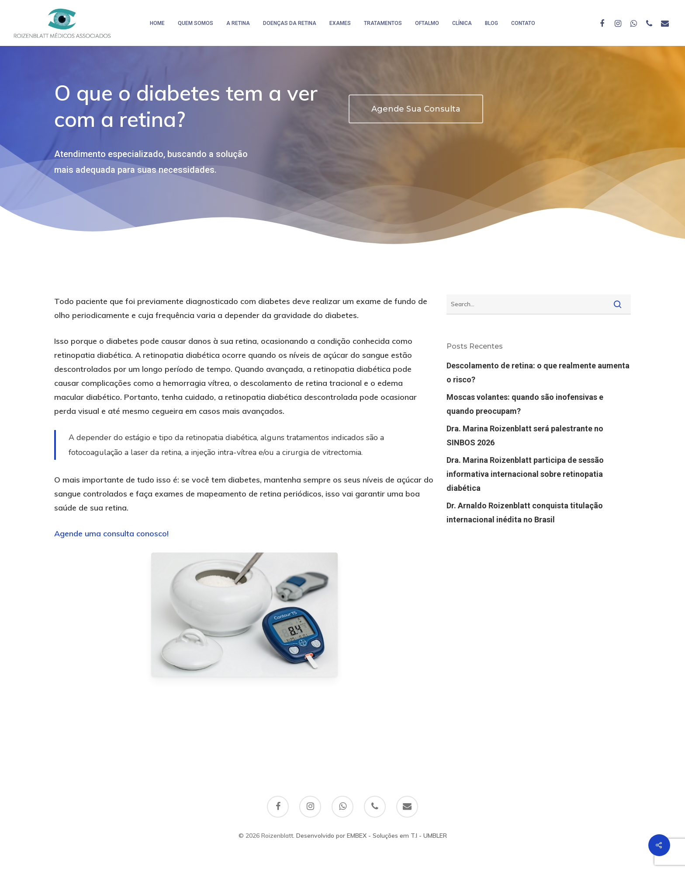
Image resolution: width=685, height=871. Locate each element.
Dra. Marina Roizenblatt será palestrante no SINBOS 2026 (524, 435)
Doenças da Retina (289, 23)
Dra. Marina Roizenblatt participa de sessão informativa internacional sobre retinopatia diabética (525, 474)
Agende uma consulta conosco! (111, 533)
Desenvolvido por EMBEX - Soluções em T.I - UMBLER (371, 836)
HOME (157, 23)
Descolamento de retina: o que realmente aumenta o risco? (538, 372)
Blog (491, 23)
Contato (523, 23)
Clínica (462, 23)
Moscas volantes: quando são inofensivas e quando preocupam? (524, 404)
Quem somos (195, 23)
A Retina (238, 23)
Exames (340, 23)
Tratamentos (383, 23)
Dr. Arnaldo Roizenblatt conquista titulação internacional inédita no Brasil (524, 512)
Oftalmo (427, 23)
